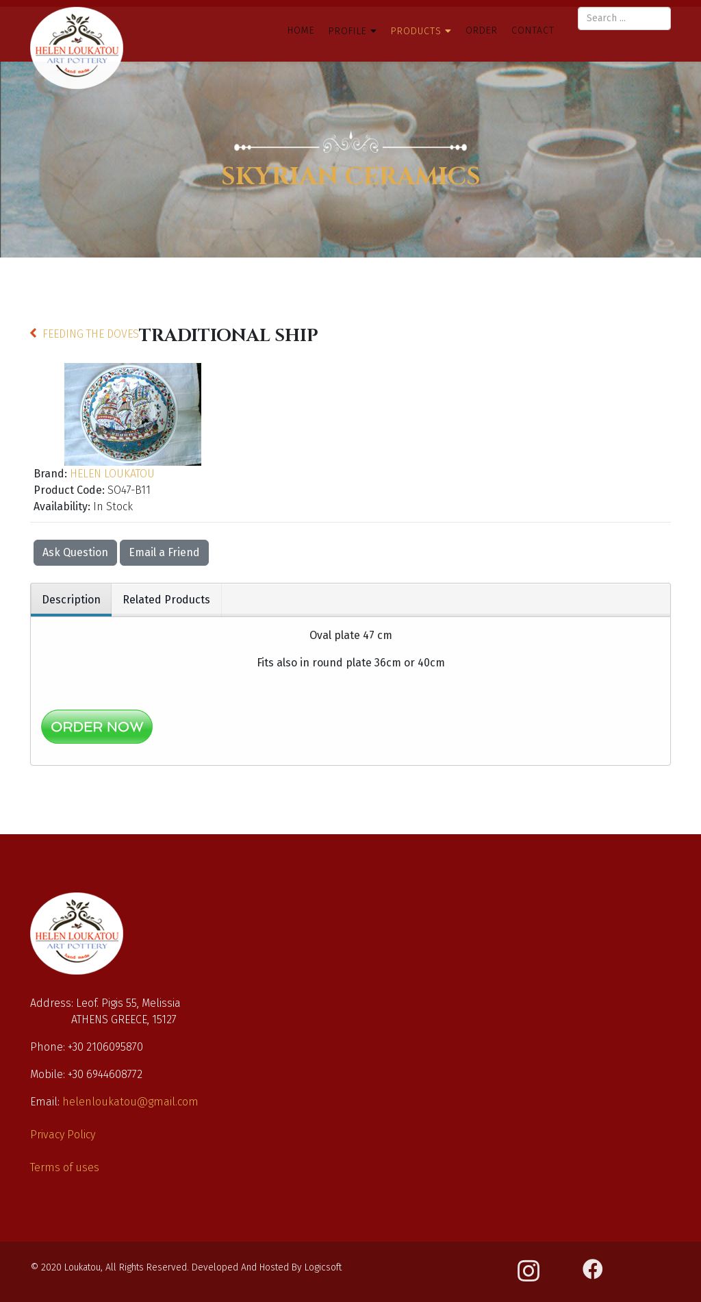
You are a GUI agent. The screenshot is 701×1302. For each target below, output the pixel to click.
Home (301, 30)
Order (482, 30)
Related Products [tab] (166, 599)
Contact (533, 30)
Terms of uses (64, 1167)
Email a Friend (164, 552)
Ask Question (75, 552)
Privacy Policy (62, 1134)
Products (418, 31)
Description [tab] (71, 599)
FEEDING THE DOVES (90, 333)
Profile (348, 31)
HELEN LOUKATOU (112, 473)
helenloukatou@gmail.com (130, 1101)
